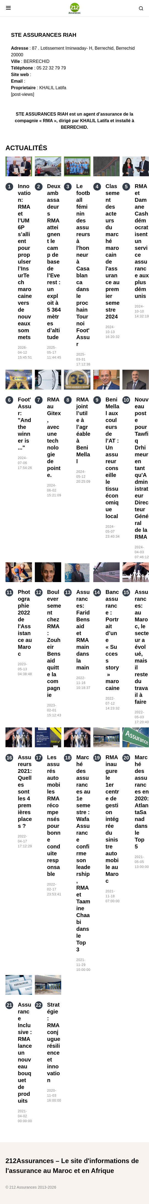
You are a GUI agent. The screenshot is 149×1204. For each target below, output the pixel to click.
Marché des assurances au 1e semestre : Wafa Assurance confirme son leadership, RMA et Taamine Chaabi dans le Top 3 (83, 853)
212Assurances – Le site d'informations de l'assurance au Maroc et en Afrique (72, 1165)
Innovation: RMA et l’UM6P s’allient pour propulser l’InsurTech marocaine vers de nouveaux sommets (25, 261)
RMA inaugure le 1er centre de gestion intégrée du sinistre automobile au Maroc (112, 819)
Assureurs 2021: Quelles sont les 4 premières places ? (25, 791)
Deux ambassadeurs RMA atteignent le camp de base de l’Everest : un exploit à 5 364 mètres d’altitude (54, 261)
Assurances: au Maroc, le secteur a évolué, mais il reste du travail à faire (142, 647)
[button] (8, 8)
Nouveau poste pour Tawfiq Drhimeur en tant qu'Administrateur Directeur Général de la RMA (141, 468)
